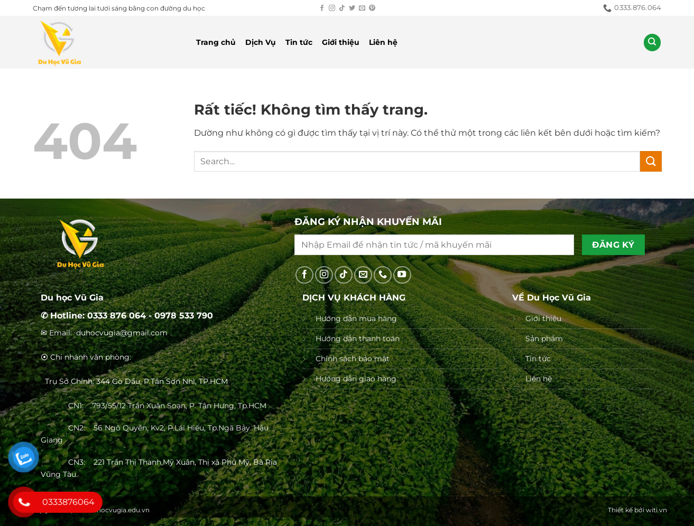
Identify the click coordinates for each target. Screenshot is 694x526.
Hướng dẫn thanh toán (358, 338)
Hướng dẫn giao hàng (356, 378)
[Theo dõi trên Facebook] (322, 8)
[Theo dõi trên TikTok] (342, 8)
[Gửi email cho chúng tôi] (362, 8)
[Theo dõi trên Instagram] (332, 8)
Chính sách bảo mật (353, 358)
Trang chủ (216, 42)
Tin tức (298, 42)
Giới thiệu (340, 42)
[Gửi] (650, 161)
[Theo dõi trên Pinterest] (372, 8)
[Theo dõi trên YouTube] (402, 275)
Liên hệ (383, 42)
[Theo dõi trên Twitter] (352, 8)
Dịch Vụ (260, 42)
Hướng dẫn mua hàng (356, 318)
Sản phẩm (544, 338)
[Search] (652, 42)
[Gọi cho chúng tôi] (383, 275)
